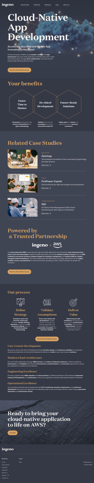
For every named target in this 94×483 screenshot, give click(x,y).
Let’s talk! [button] (12, 433)
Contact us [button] (87, 5)
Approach (5, 470)
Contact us (5, 478)
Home (4, 462)
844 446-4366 (88, 465)
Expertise (4, 467)
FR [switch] (77, 5)
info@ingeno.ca (87, 462)
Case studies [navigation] (25, 5)
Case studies (5, 465)
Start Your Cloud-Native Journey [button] (19, 70)
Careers (5, 475)
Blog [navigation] (57, 5)
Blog (20, 462)
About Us (4, 472)
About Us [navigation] (66, 5)
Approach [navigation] (48, 5)
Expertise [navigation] (37, 5)
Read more (46, 165)
